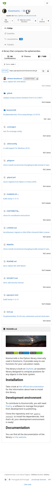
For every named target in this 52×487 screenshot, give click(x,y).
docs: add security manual (13, 283)
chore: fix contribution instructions (16, 215)
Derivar (42, 21)
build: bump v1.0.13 (10, 199)
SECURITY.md (12, 278)
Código (8, 28)
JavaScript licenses (38, 480)
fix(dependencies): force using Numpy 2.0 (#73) (21, 115)
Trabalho (9, 45)
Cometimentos (10, 57)
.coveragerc (11, 127)
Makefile (10, 245)
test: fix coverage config (12, 131)
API (49, 480)
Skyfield (29, 368)
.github (9, 93)
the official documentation (31, 386)
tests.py (10, 312)
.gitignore (10, 161)
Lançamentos (13, 39)
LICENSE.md (12, 228)
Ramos (26, 56)
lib (24, 10)
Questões (9, 34)
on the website (19, 437)
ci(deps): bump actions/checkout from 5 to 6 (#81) (22, 98)
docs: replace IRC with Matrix (14, 82)
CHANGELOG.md (13, 194)
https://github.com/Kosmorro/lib (25, 16)
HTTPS (5, 71)
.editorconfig (12, 144)
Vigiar (6, 21)
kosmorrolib (11, 110)
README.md (11, 261)
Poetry (9, 406)
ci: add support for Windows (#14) (16, 148)
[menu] (18, 479)
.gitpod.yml (11, 177)
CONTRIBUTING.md (14, 211)
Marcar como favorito (24, 21)
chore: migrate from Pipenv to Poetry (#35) (19, 182)
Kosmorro (14, 10)
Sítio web (27, 485)
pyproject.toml (12, 295)
